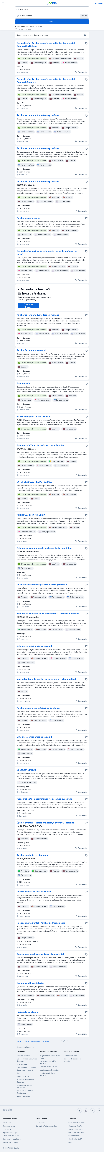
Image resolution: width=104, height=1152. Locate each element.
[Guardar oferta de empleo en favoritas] (86, 43)
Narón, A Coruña (23, 1079)
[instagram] (86, 1110)
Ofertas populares (70, 1058)
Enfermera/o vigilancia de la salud (34, 739)
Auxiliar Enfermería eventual (31, 352)
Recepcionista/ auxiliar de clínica (34, 894)
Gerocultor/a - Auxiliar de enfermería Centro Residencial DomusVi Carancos (46, 80)
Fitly (70, 1142)
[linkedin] (99, 1110)
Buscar (52, 22)
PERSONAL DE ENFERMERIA (31, 517)
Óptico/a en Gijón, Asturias (30, 985)
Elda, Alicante (22, 1067)
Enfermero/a (23, 386)
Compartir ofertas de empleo (46, 1126)
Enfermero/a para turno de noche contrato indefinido (44, 550)
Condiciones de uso (75, 1129)
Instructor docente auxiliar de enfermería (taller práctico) (46, 681)
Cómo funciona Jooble (11, 1136)
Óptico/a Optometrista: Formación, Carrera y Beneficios (45, 825)
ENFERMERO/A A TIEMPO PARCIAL (34, 419)
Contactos (7, 1129)
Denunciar (81, 72)
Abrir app (98, 3)
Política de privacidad (76, 1132)
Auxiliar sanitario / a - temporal (32, 857)
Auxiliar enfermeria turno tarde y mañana (38, 115)
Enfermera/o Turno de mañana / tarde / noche (40, 448)
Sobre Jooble (7, 1123)
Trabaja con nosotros (10, 1142)
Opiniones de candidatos (12, 1139)
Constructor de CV (75, 1139)
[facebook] (79, 1110)
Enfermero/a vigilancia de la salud (34, 648)
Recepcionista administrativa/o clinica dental (40, 956)
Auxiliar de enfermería (28, 218)
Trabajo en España (75, 1126)
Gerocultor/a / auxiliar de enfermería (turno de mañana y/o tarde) (47, 252)
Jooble (16, 1148)
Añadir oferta (40, 1123)
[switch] (85, 35)
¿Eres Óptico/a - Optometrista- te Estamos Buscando (44, 801)
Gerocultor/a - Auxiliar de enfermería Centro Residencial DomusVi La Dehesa (46, 44)
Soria (18, 1075)
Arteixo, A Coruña (23, 1099)
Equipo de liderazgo (10, 1132)
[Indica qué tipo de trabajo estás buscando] (52, 9)
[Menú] (3, 3)
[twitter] (92, 1110)
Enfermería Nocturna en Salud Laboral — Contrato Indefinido (48, 616)
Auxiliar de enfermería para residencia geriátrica (42, 587)
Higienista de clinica (27, 1014)
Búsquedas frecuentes (27, 1049)
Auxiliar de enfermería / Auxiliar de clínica (38, 710)
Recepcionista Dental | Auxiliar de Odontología (41, 925)
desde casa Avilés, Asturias (50, 1072)
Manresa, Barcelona (24, 1058)
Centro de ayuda (9, 1126)
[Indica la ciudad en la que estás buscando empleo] (52, 16)
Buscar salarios (74, 1136)
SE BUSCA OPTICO (26, 772)
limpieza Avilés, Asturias (49, 1069)
